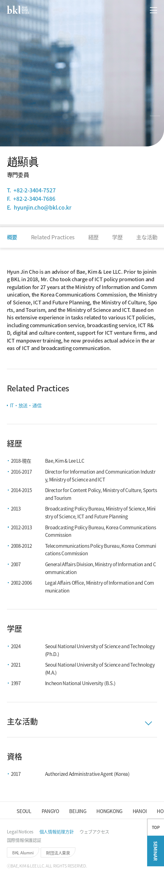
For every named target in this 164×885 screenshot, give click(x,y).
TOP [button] (156, 846)
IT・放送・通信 (26, 405)
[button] (137, 10)
